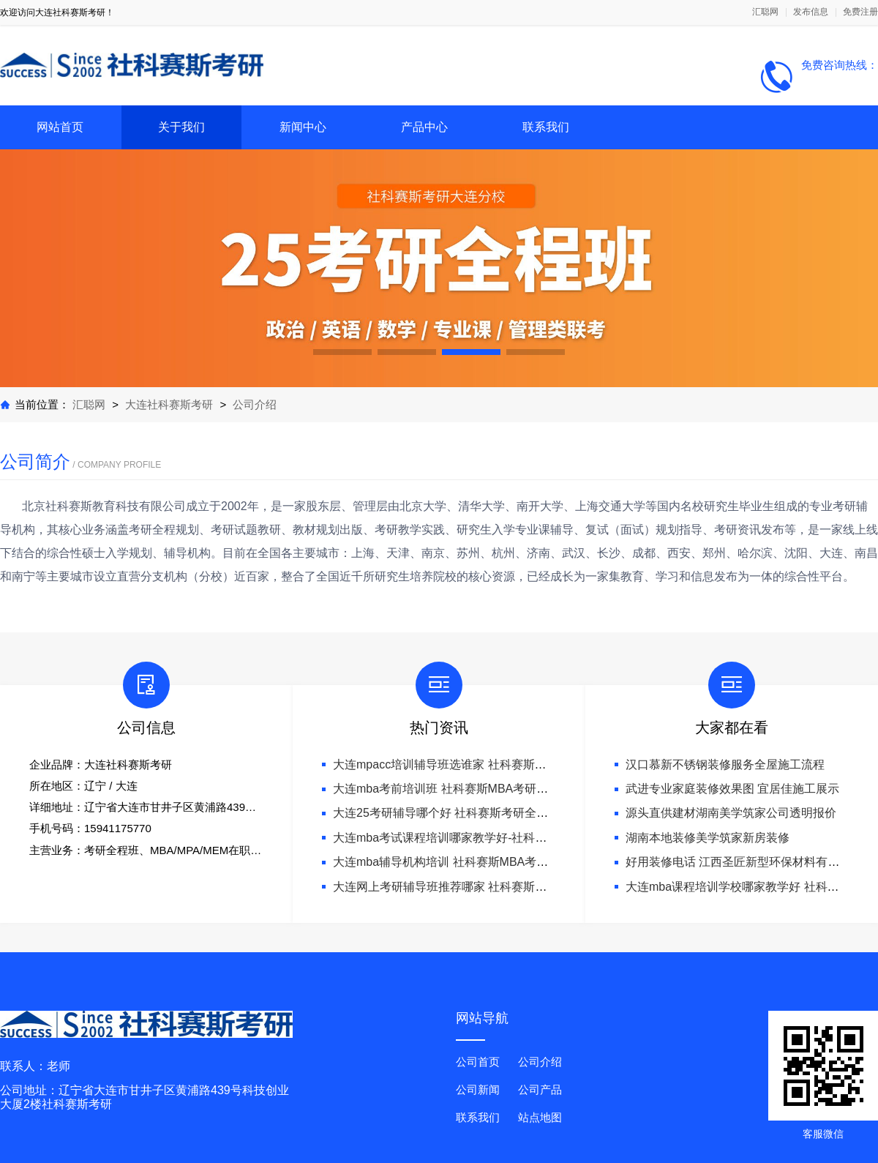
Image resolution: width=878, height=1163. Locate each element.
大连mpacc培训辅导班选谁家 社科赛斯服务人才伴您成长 (481, 764)
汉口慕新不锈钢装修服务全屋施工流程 (725, 764)
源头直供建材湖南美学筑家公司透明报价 (731, 813)
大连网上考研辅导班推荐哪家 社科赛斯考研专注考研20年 (481, 886)
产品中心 (424, 127)
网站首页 (60, 127)
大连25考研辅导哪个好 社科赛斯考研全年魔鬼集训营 (470, 813)
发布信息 (810, 12)
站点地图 (540, 1117)
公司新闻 (478, 1089)
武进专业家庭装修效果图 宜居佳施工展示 (732, 788)
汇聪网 (765, 12)
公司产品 (540, 1089)
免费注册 (860, 12)
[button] (342, 352)
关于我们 (181, 127)
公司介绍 (255, 404)
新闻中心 (302, 127)
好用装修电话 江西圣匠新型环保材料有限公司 (744, 862)
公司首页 (478, 1061)
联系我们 (545, 127)
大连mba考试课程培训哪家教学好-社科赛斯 (445, 837)
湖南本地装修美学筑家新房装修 (707, 837)
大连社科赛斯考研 (169, 404)
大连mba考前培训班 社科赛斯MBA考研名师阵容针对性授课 (487, 788)
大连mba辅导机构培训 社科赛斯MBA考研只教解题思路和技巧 (493, 862)
